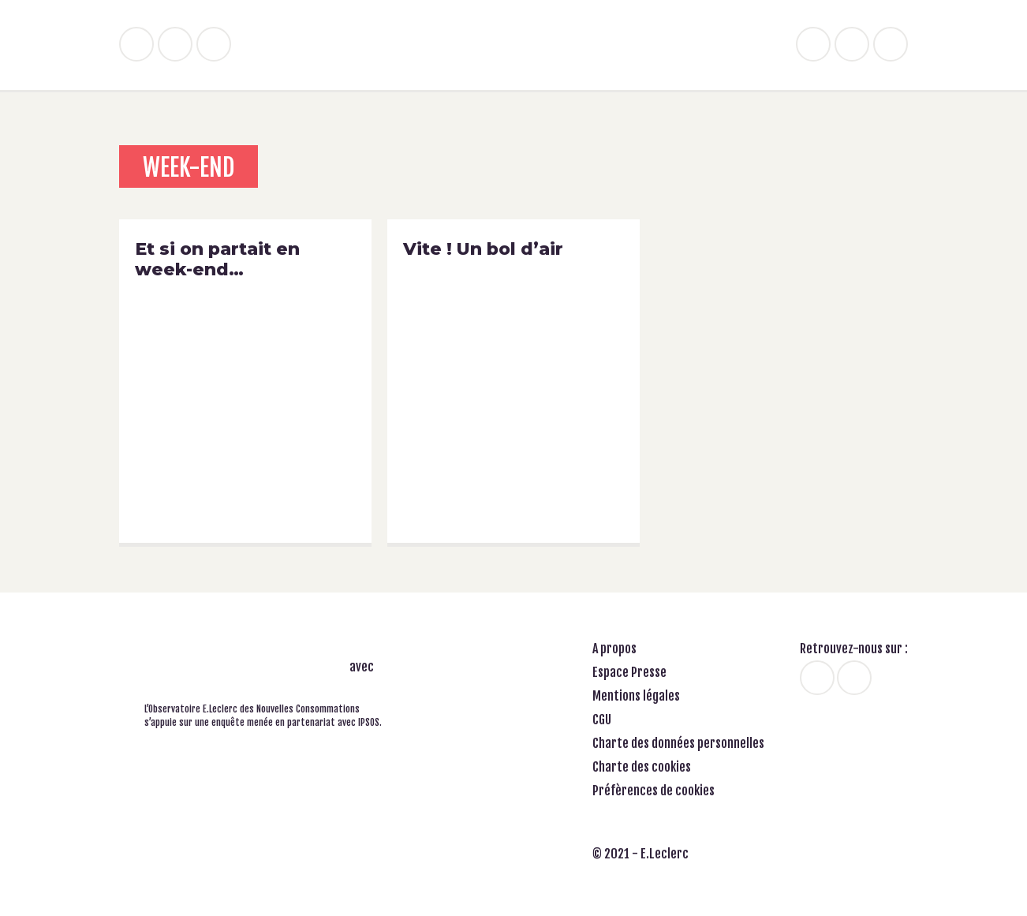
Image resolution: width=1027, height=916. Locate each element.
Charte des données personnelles (678, 743)
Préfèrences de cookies (653, 790)
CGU (601, 719)
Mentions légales (636, 696)
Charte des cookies (641, 767)
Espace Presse (629, 672)
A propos (614, 648)
